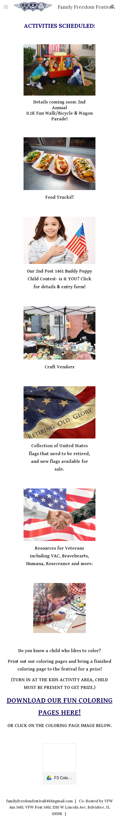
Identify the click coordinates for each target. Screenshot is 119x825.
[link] (59, 763)
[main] (59, 26)
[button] (6, 7)
